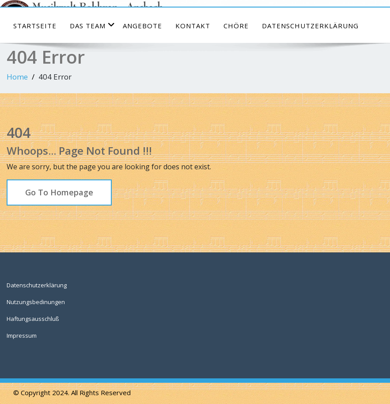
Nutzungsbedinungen (36, 302)
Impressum (22, 335)
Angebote (142, 25)
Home (17, 77)
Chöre (236, 25)
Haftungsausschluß (33, 319)
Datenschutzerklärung (310, 25)
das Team (92, 25)
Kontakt (192, 25)
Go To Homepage (59, 192)
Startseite (35, 25)
